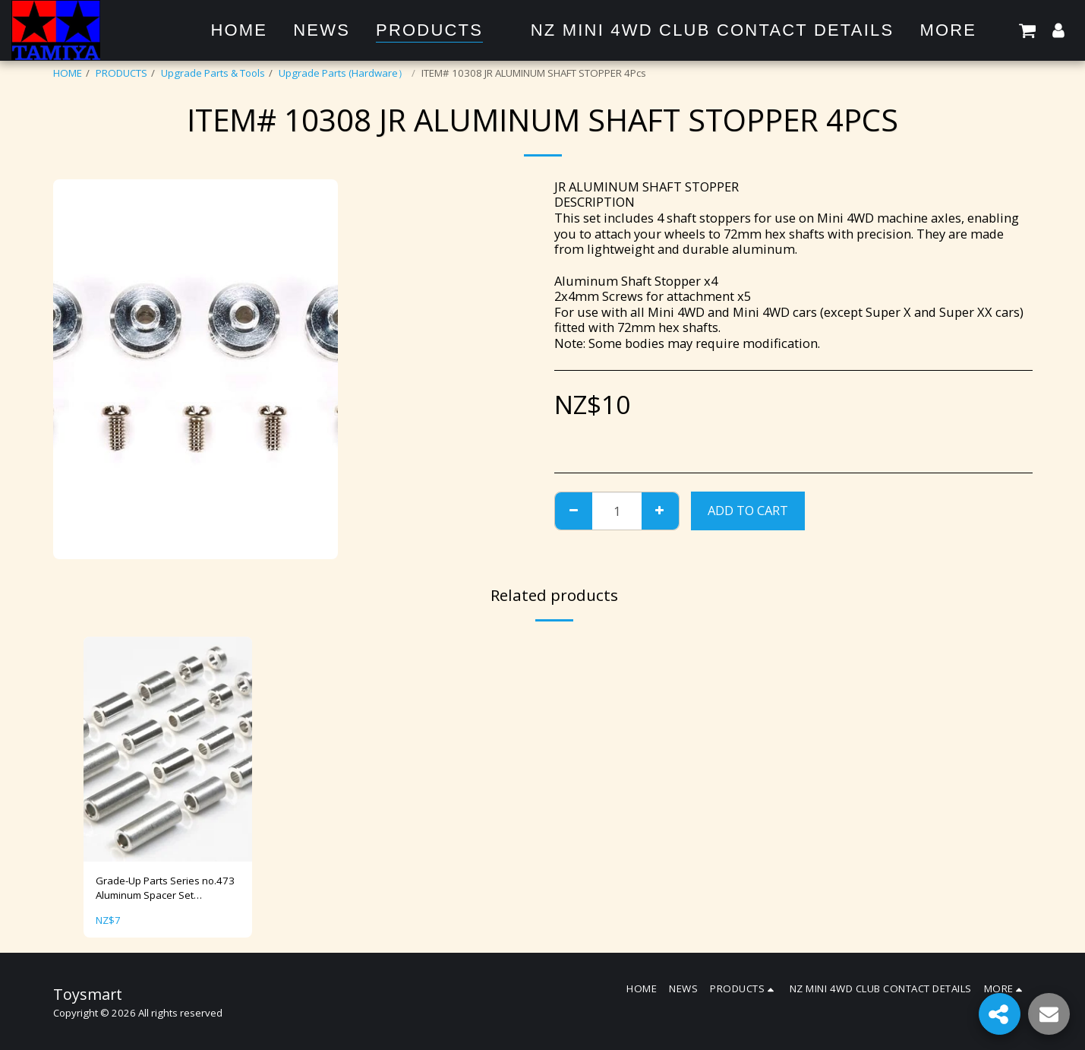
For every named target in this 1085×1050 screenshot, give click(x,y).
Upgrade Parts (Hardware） (343, 73)
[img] (168, 749)
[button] (1027, 30)
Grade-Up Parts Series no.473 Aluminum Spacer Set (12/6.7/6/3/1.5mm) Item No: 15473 (165, 889)
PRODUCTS (121, 73)
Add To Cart (748, 510)
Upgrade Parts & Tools (213, 73)
